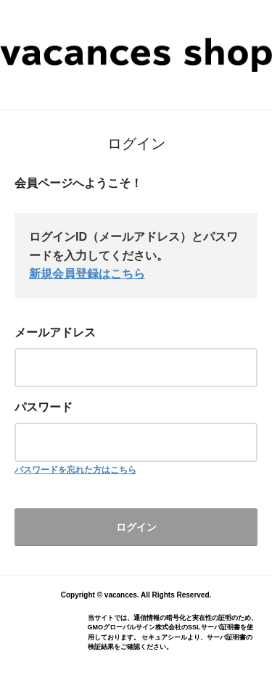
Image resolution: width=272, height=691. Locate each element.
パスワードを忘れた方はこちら (75, 470)
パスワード (44, 407)
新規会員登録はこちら (87, 274)
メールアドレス (55, 332)
